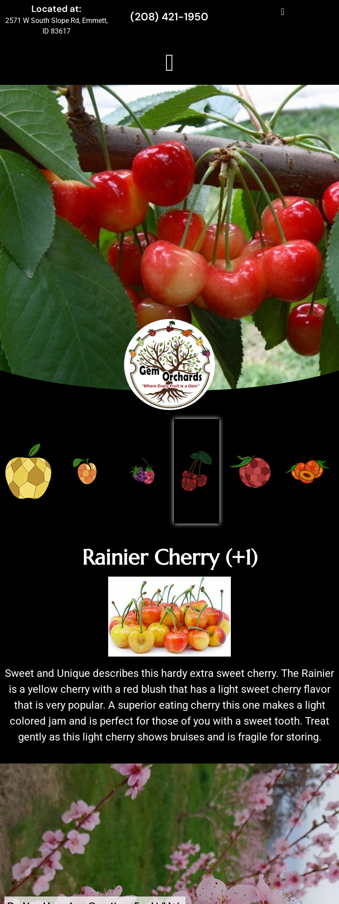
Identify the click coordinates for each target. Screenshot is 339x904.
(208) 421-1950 (169, 16)
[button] (282, 11)
